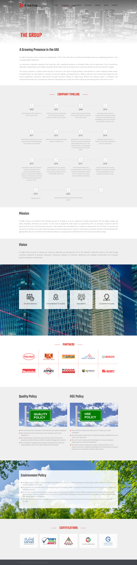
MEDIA (106, 5)
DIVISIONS (88, 5)
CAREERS (98, 5)
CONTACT (115, 5)
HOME (56, 5)
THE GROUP (65, 5)
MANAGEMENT (76, 5)
